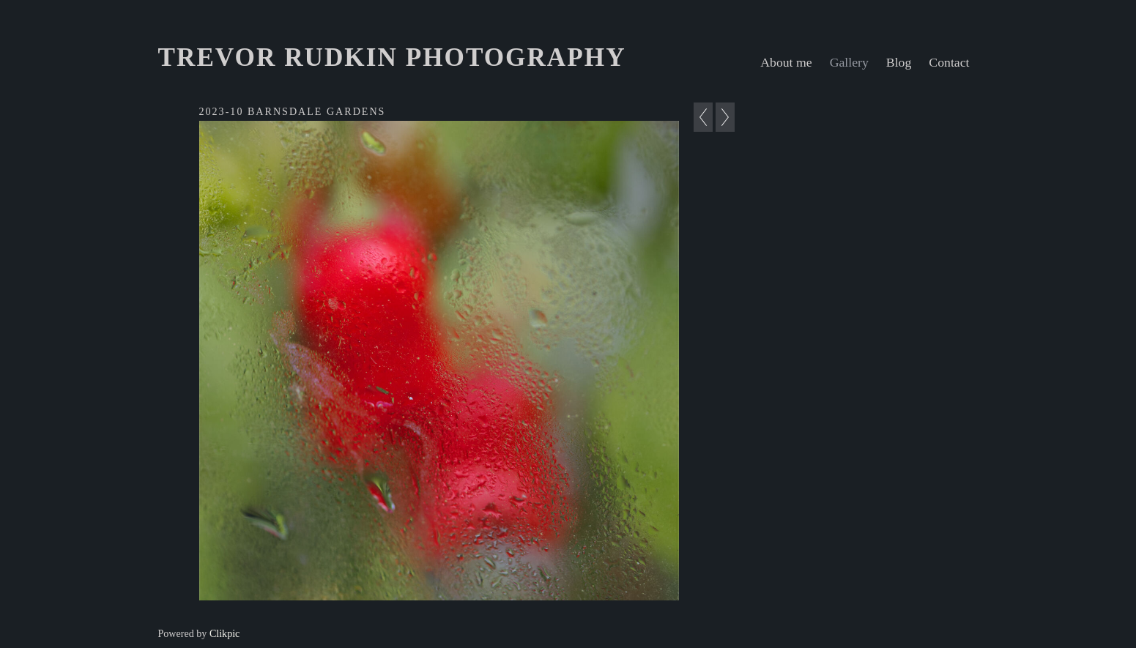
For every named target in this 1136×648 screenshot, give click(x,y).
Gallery (849, 62)
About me (786, 62)
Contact (949, 62)
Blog (899, 62)
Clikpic (224, 633)
